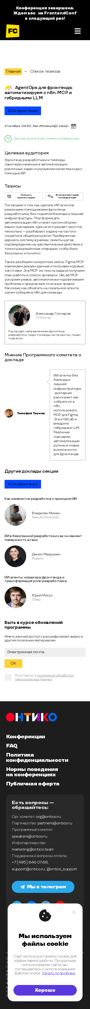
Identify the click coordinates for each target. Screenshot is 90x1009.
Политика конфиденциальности (37, 757)
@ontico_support (62, 869)
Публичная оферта (32, 784)
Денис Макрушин (46, 554)
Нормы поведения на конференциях (32, 772)
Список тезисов (45, 71)
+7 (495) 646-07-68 (30, 862)
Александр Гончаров (53, 314)
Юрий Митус (42, 595)
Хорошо (45, 990)
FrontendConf (60, 13)
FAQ (12, 746)
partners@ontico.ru (55, 823)
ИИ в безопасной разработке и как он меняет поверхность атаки (43, 538)
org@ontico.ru (48, 817)
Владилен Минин (46, 513)
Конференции (25, 737)
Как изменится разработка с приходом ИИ (41, 499)
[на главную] (12, 31)
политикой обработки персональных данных (44, 677)
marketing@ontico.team (33, 849)
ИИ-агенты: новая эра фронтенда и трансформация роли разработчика (36, 579)
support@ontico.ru (28, 869)
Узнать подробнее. (59, 973)
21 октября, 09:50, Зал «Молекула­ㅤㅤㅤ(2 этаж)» (37, 126)
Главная (13, 71)
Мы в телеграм (43, 887)
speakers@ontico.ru (29, 836)
